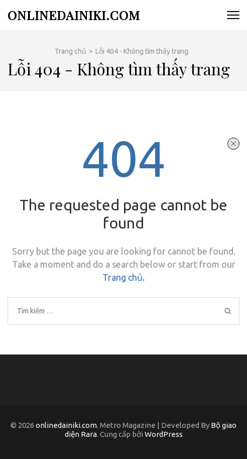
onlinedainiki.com (74, 15)
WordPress (164, 434)
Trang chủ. (123, 277)
